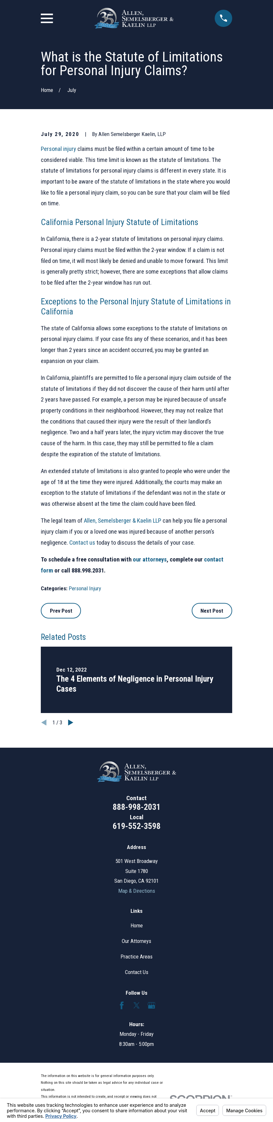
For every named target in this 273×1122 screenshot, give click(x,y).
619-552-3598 (137, 826)
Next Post (211, 610)
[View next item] (71, 723)
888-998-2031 (137, 807)
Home (137, 925)
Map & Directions (136, 891)
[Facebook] (122, 1005)
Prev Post (61, 610)
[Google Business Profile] (151, 1005)
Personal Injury (85, 588)
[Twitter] (137, 1005)
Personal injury (58, 149)
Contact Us (136, 972)
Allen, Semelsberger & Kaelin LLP (122, 520)
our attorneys (150, 559)
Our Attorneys (136, 941)
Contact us (82, 542)
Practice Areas (136, 956)
